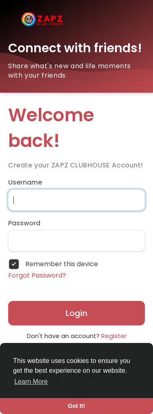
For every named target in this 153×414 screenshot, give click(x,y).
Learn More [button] (31, 381)
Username (25, 182)
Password (24, 223)
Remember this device (61, 264)
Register (113, 336)
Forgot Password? (37, 275)
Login (76, 313)
